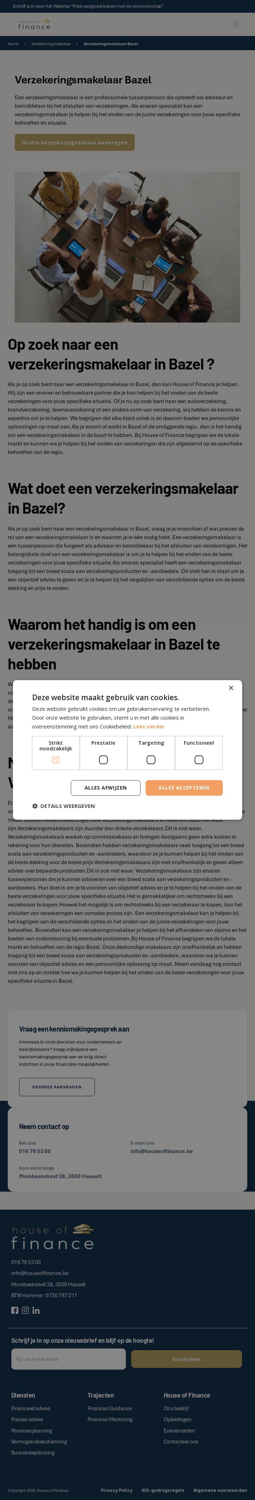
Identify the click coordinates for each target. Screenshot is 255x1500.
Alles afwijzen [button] (106, 787)
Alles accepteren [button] (184, 787)
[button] (63, 806)
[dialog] (127, 750)
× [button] (230, 688)
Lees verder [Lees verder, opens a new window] (149, 726)
